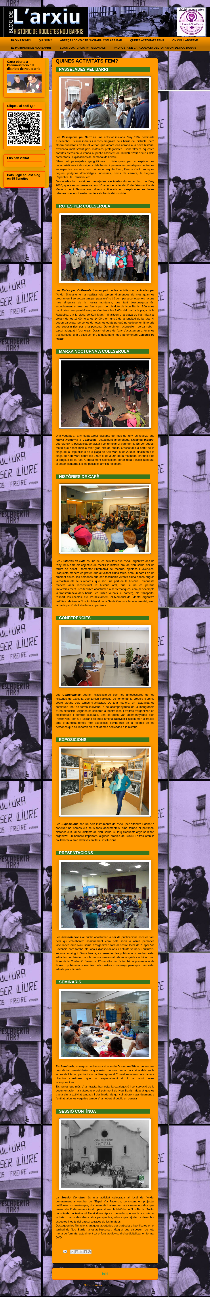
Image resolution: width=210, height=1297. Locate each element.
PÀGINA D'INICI (21, 40)
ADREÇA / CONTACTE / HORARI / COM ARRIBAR (91, 40)
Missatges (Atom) (115, 1285)
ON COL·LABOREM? (185, 40)
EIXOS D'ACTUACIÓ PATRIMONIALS (83, 47)
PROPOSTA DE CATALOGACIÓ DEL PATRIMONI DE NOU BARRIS (155, 47)
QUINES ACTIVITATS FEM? (147, 40)
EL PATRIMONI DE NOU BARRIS (31, 47)
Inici (105, 1274)
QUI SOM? (45, 40)
